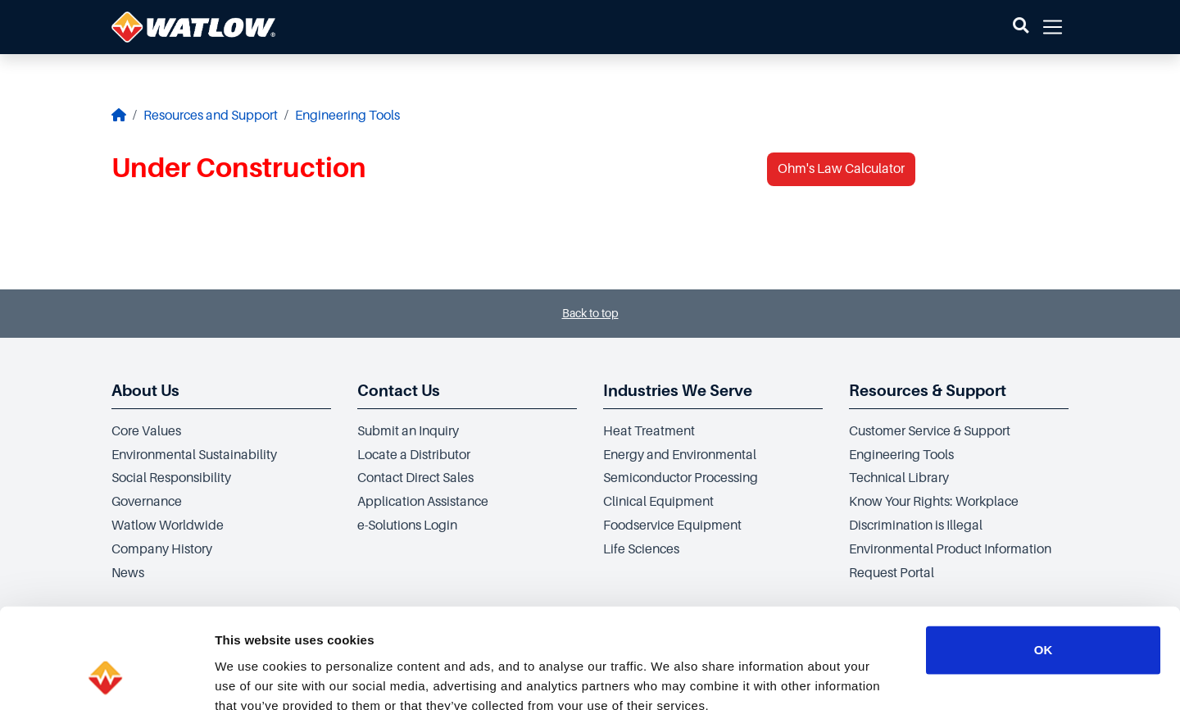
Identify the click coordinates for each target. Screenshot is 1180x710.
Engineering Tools (347, 115)
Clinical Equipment (658, 501)
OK (1043, 555)
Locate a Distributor (413, 455)
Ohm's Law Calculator (841, 169)
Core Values (146, 431)
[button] (1020, 27)
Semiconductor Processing (680, 478)
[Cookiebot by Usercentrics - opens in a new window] (106, 678)
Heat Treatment (649, 431)
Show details (860, 678)
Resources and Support (210, 115)
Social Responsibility (171, 478)
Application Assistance (422, 501)
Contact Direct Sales (415, 478)
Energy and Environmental (679, 455)
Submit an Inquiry (408, 431)
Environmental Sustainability (194, 455)
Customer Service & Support (929, 431)
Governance (146, 501)
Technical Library (899, 478)
